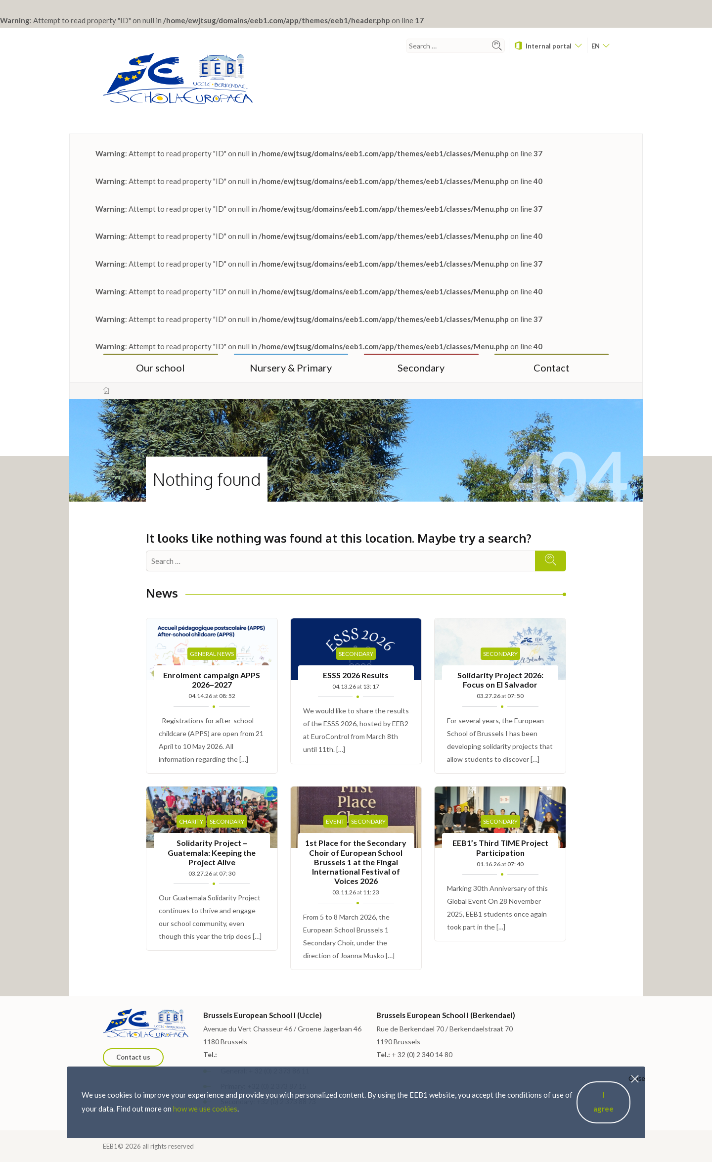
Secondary (421, 367)
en (600, 46)
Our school (160, 367)
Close (636, 1078)
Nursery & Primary (291, 367)
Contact (552, 367)
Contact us (133, 1057)
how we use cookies (205, 1108)
